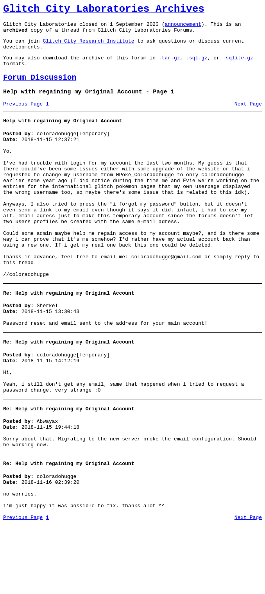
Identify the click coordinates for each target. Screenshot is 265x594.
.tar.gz (169, 65)
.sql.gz (197, 65)
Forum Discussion (39, 88)
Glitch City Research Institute (88, 46)
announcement (183, 27)
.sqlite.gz (238, 65)
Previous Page (23, 116)
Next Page (248, 116)
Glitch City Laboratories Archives (103, 10)
